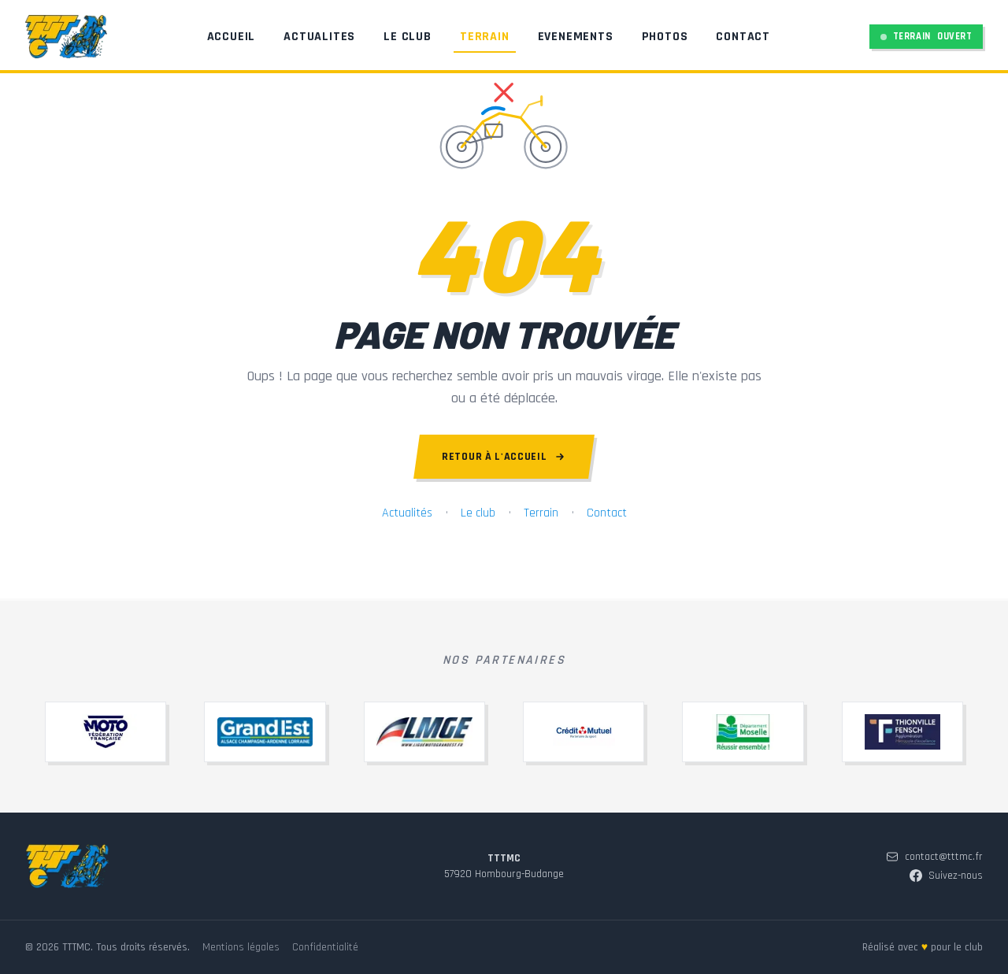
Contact (737, 37)
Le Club (401, 37)
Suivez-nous (946, 875)
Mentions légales (241, 947)
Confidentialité (325, 947)
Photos (659, 37)
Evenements (569, 37)
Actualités (407, 513)
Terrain (478, 41)
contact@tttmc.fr (934, 857)
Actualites (313, 37)
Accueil (225, 37)
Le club (478, 513)
